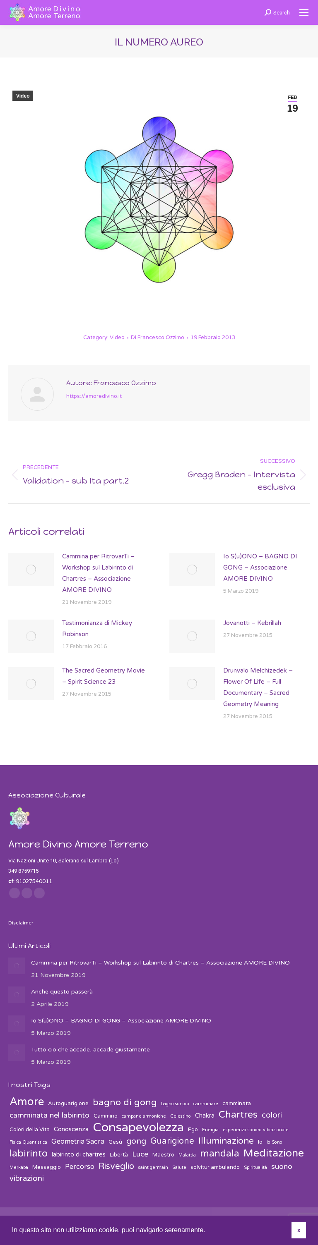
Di (157, 337)
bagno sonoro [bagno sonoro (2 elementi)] (175, 1103)
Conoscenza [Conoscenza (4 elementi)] (71, 1129)
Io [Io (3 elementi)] (260, 1142)
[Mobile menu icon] (304, 12)
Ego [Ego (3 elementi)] (193, 1129)
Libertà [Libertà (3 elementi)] (119, 1155)
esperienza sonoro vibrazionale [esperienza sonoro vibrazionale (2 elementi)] (256, 1129)
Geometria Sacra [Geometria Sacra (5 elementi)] (77, 1141)
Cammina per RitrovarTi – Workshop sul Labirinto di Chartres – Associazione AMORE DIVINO (98, 573)
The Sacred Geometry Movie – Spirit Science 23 (103, 676)
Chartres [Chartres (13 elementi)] (238, 1115)
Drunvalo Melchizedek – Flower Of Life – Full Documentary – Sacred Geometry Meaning (258, 687)
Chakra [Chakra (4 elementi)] (204, 1115)
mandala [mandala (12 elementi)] (219, 1154)
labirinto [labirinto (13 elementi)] (29, 1154)
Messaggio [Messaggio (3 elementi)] (46, 1167)
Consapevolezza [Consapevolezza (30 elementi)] (138, 1127)
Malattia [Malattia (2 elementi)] (187, 1155)
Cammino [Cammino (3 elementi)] (106, 1116)
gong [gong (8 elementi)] (136, 1141)
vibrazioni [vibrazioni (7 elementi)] (27, 1178)
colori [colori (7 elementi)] (272, 1115)
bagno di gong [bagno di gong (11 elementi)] (125, 1102)
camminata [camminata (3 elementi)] (236, 1103)
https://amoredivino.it (94, 396)
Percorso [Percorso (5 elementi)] (79, 1167)
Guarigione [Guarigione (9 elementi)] (172, 1141)
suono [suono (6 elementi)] (281, 1166)
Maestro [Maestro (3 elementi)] (163, 1155)
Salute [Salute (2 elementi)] (179, 1167)
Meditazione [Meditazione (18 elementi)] (273, 1153)
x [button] (299, 1230)
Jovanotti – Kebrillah (252, 623)
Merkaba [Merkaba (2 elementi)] (19, 1167)
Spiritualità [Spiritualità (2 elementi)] (255, 1167)
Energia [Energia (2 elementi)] (210, 1129)
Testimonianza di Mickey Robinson (97, 628)
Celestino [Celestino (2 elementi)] (180, 1116)
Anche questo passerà (62, 991)
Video (22, 96)
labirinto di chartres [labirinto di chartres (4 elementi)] (79, 1154)
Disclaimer (21, 923)
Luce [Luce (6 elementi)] (140, 1154)
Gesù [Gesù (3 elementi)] (115, 1142)
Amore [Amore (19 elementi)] (27, 1102)
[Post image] (31, 569)
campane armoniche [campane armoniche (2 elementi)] (144, 1116)
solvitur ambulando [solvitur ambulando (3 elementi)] (215, 1167)
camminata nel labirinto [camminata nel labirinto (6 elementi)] (49, 1115)
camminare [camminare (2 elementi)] (205, 1103)
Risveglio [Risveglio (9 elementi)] (116, 1166)
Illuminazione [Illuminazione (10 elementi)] (226, 1141)
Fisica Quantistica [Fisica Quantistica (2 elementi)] (28, 1142)
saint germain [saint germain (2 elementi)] (153, 1167)
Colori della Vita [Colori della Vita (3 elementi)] (30, 1129)
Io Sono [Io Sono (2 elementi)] (274, 1142)
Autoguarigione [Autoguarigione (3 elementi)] (68, 1103)
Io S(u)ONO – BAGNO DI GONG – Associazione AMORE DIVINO (260, 567)
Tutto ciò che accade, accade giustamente (90, 1049)
